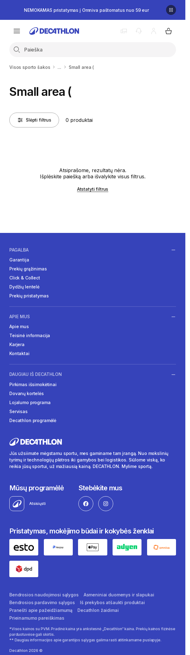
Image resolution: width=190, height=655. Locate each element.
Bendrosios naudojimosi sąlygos (44, 594)
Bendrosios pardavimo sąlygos (42, 602)
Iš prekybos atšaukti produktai (112, 602)
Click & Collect (24, 277)
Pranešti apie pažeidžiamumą (40, 610)
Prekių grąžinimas (28, 268)
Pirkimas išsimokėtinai (33, 384)
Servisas (18, 411)
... (59, 67)
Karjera (17, 344)
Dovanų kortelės (26, 393)
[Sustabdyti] (171, 10)
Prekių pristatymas (29, 295)
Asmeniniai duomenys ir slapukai (119, 594)
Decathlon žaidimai (97, 610)
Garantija (19, 259)
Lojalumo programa (30, 402)
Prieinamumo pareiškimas (36, 618)
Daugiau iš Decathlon (35, 374)
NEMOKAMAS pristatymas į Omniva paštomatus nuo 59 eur (86, 10)
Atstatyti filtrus (93, 189)
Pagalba (19, 249)
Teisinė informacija (29, 335)
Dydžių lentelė (24, 286)
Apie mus (19, 316)
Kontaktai (19, 353)
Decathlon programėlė (32, 420)
